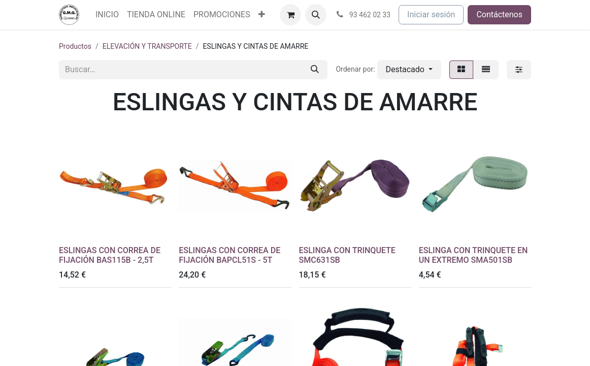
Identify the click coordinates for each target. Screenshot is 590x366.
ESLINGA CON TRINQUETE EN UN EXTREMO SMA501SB (473, 255)
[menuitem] (107, 15)
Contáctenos (499, 14)
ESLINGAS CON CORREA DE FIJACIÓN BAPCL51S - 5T (229, 255)
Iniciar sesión (431, 14)
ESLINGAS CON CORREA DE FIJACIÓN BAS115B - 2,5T (109, 255)
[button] (315, 14)
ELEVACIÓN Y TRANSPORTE (147, 46)
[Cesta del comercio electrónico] (290, 14)
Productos (75, 46)
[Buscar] (314, 69)
